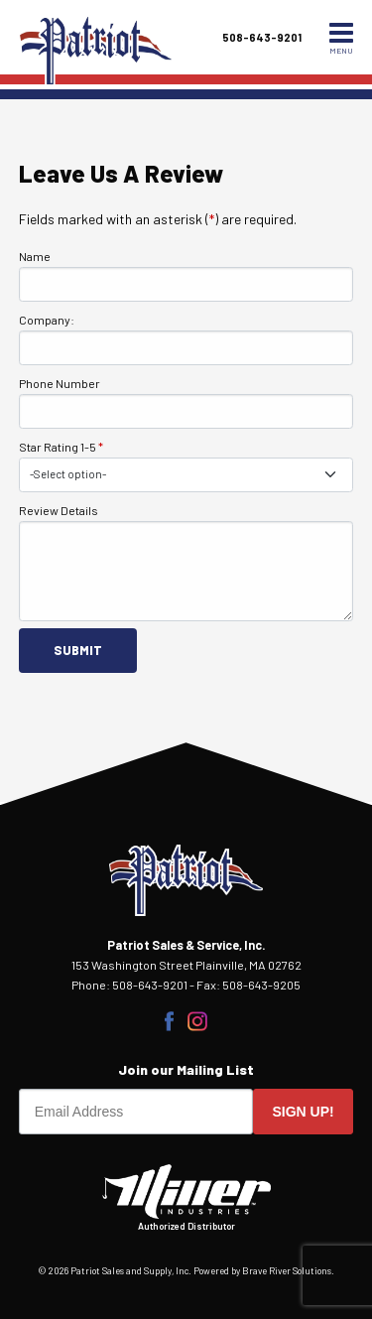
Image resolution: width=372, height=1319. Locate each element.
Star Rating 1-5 (61, 447)
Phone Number (59, 383)
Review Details (58, 510)
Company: (46, 320)
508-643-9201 (262, 37)
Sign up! (303, 1112)
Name (35, 256)
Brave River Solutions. (288, 1270)
